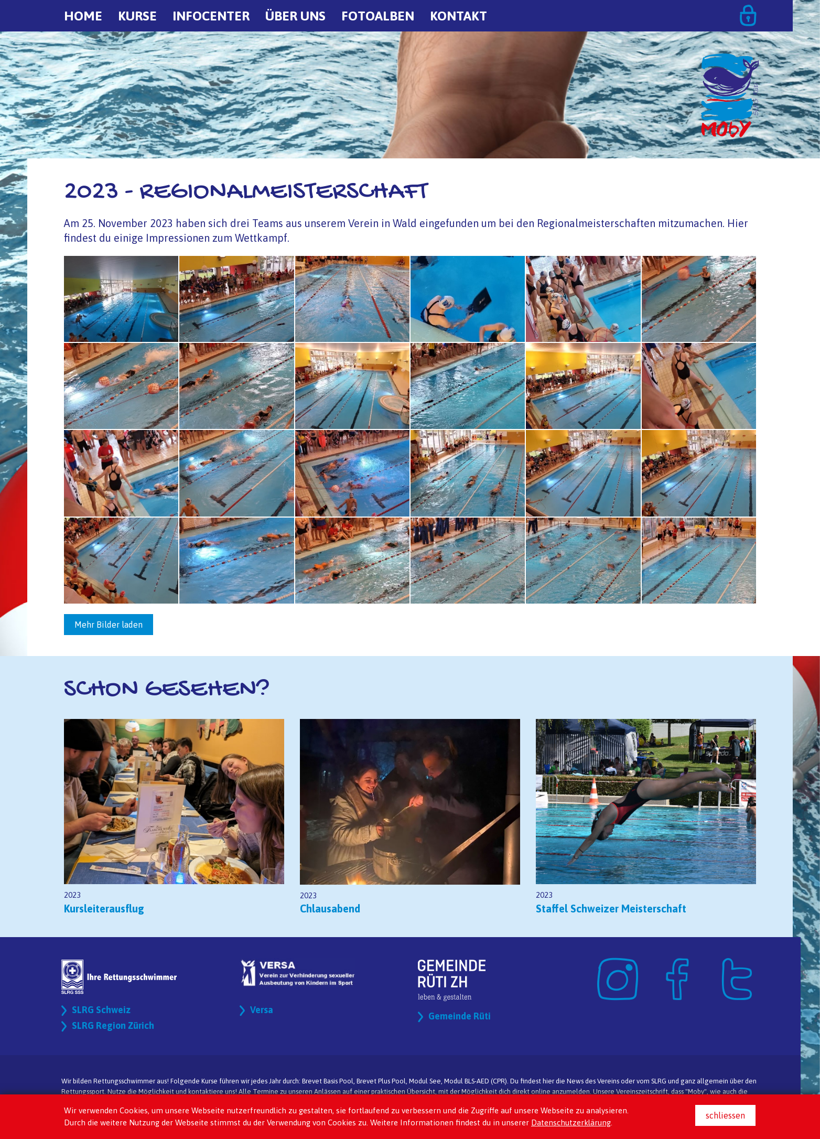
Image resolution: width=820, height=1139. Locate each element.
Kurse (137, 15)
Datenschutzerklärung (571, 1122)
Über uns (295, 15)
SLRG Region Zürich (118, 1026)
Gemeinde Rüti (462, 1017)
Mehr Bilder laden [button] (108, 624)
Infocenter (211, 15)
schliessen (725, 1115)
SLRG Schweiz (104, 1010)
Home (83, 15)
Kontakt (458, 15)
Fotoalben (377, 15)
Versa (263, 1010)
